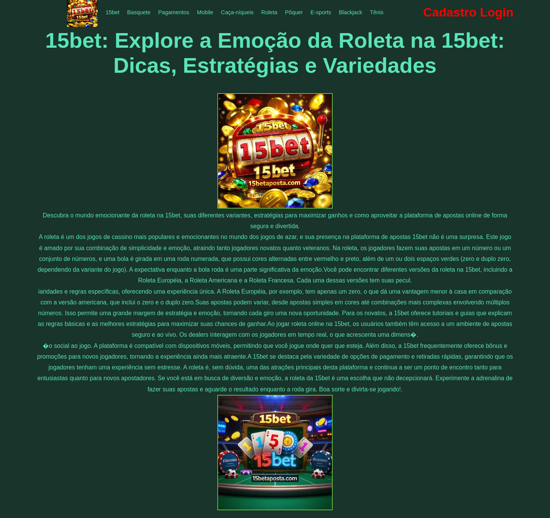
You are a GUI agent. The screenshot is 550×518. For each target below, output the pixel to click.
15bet (112, 12)
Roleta (269, 12)
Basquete (138, 12)
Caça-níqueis (237, 12)
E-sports (320, 12)
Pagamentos (173, 12)
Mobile (205, 12)
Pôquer (294, 12)
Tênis (376, 12)
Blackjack (350, 12)
